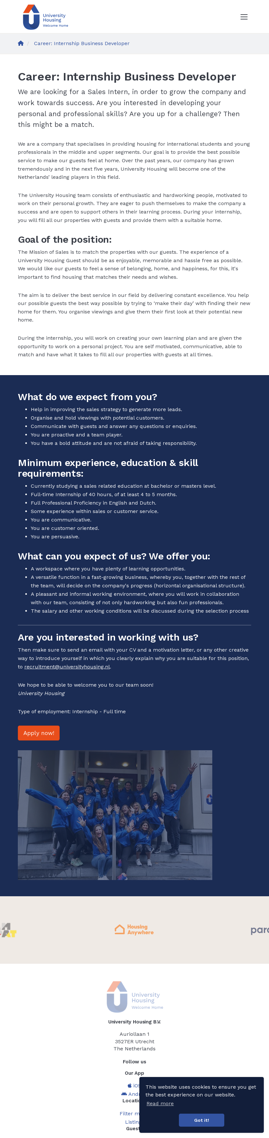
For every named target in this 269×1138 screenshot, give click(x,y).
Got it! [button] (201, 1120)
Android (134, 1094)
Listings (134, 1122)
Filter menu (134, 1113)
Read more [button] (160, 1103)
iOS (134, 1086)
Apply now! (38, 732)
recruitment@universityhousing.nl (67, 667)
